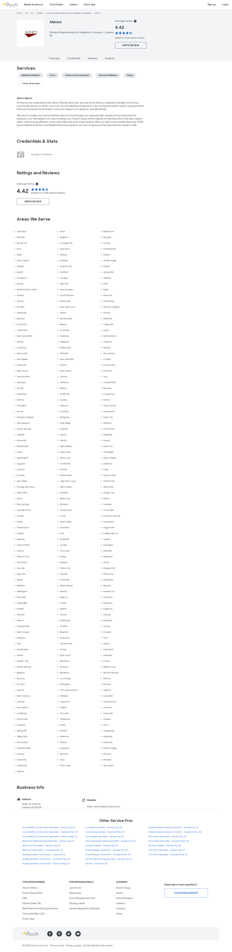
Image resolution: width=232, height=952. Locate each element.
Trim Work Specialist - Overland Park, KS (168, 854)
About (119, 893)
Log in (225, 4)
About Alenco (24, 98)
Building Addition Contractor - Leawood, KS (44, 854)
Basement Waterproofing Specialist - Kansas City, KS (48, 841)
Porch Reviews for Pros (82, 898)
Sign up (212, 4)
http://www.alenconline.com (103, 806)
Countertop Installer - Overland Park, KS (105, 832)
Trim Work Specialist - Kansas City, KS (166, 850)
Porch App (89, 4)
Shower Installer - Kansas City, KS (164, 845)
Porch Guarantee (32, 893)
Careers (120, 903)
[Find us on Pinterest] (59, 934)
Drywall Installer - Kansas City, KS (102, 845)
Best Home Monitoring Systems (40, 908)
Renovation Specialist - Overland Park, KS (168, 841)
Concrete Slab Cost (34, 913)
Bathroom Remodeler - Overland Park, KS (43, 850)
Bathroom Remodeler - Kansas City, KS (41, 845)
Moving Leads (77, 903)
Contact (121, 908)
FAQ (25, 898)
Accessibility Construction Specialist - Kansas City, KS (49, 827)
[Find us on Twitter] (68, 934)
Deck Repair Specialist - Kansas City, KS (105, 836)
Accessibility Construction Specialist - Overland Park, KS (50, 832)
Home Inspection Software (84, 908)
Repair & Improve (33, 4)
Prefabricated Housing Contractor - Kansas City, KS (173, 827)
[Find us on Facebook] (50, 934)
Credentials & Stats (37, 141)
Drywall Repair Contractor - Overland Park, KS (108, 854)
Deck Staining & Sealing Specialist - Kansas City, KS (111, 841)
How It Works (30, 887)
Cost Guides (56, 4)
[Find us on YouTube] (78, 934)
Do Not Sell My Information (98, 945)
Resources (75, 893)
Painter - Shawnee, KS (96, 863)
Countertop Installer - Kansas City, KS (104, 827)
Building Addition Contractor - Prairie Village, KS (46, 863)
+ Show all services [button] (31, 83)
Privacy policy (74, 945)
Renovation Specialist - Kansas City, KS (167, 836)
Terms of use (57, 945)
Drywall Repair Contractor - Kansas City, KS (107, 850)
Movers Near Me (32, 903)
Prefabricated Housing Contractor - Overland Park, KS (174, 832)
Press (119, 913)
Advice (73, 4)
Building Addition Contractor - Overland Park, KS (46, 859)
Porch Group (123, 887)
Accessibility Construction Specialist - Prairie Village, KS (50, 836)
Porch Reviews (124, 898)
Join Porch (75, 887)
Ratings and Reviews (38, 173)
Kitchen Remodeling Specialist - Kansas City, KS (109, 859)
